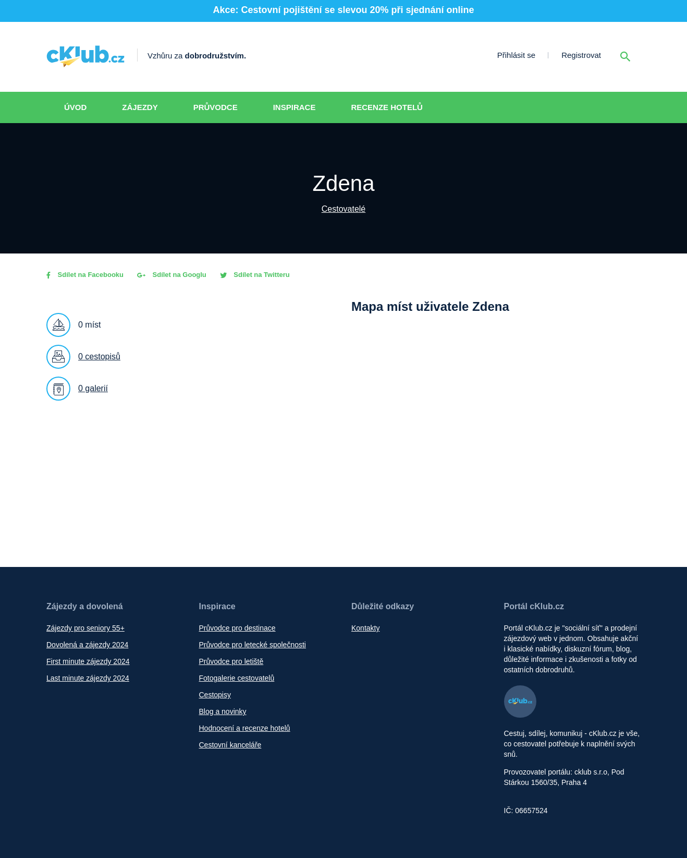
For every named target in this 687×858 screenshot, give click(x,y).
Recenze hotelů (387, 107)
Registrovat (581, 55)
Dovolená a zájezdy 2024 (87, 645)
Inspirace (294, 107)
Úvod (75, 107)
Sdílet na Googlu (171, 275)
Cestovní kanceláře (230, 745)
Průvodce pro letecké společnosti (252, 645)
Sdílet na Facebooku (85, 275)
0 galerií (93, 388)
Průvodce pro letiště (231, 661)
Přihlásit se (516, 55)
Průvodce (215, 107)
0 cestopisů (99, 356)
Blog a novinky (223, 711)
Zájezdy (139, 107)
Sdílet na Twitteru (255, 275)
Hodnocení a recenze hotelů (244, 728)
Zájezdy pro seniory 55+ (85, 628)
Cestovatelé (344, 208)
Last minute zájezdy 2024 (87, 678)
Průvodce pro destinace (237, 628)
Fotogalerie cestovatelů (237, 678)
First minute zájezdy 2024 (88, 661)
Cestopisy (215, 695)
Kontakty (365, 628)
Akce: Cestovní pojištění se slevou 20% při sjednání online (343, 10)
